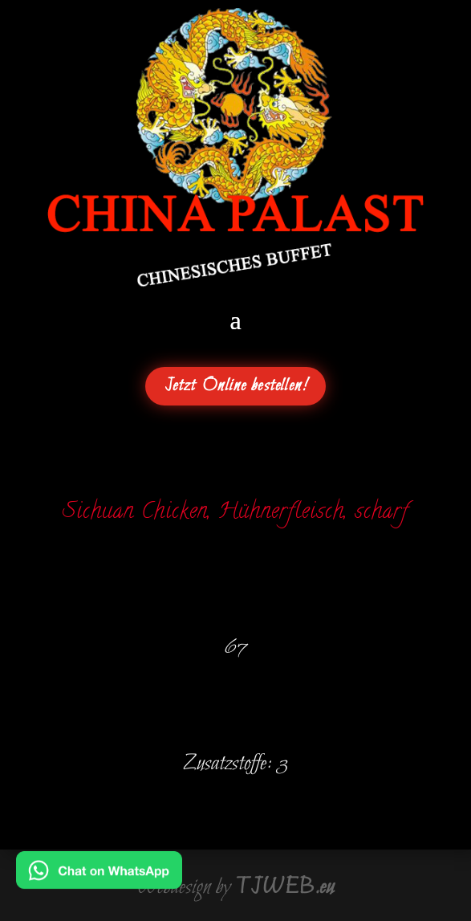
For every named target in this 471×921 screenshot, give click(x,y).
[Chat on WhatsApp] (99, 878)
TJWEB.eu (285, 887)
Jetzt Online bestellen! (235, 386)
